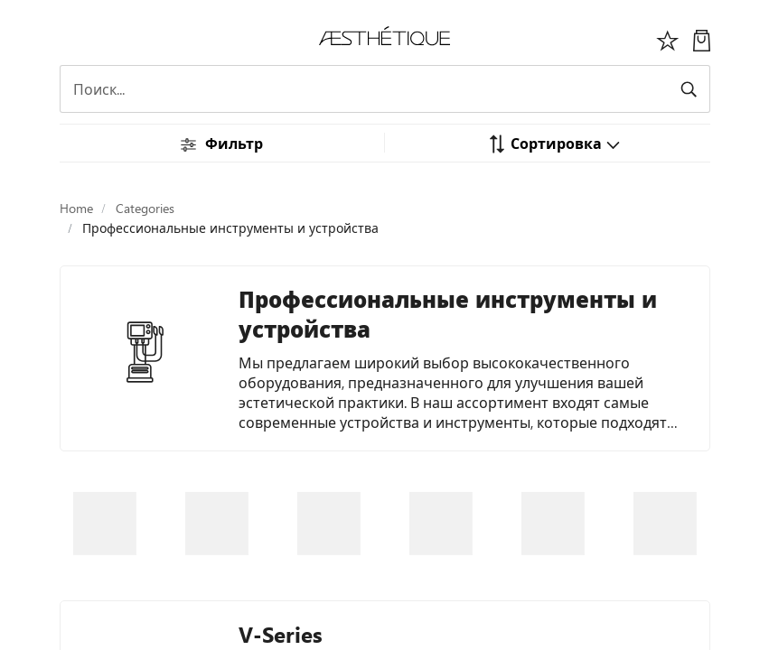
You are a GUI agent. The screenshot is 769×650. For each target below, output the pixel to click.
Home (76, 208)
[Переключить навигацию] (70, 38)
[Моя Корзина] (701, 38)
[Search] (385, 89)
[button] (553, 142)
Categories (145, 208)
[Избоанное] (668, 38)
